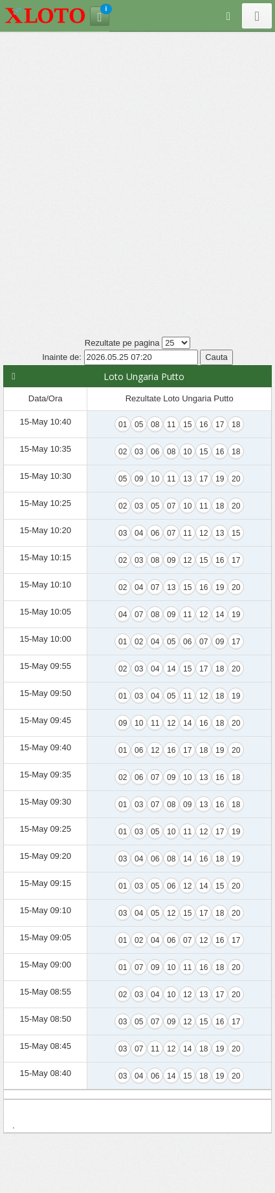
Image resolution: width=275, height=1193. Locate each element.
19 (219, 478)
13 (187, 478)
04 (139, 533)
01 (122, 424)
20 (236, 478)
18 (236, 424)
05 (139, 424)
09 (139, 478)
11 (171, 424)
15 (187, 424)
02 (122, 451)
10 (187, 451)
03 (139, 451)
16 (203, 424)
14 (219, 614)
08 (155, 424)
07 (171, 506)
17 (219, 424)
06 (155, 451)
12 (203, 533)
